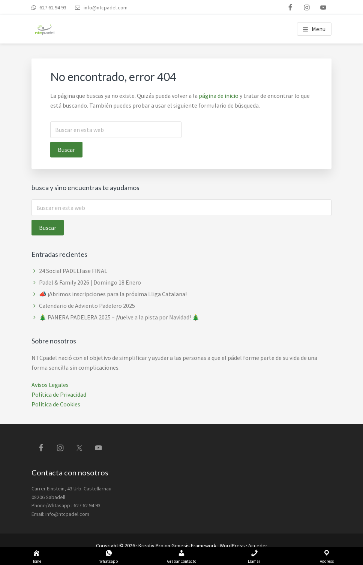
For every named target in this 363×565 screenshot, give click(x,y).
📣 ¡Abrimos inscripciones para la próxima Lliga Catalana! (113, 294)
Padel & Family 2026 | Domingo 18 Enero (90, 282)
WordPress (232, 545)
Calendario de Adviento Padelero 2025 (87, 305)
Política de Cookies (56, 404)
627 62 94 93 (52, 7)
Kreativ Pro (151, 545)
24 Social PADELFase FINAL (73, 270)
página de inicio (218, 95)
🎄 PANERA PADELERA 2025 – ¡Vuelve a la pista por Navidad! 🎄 (119, 317)
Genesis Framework (193, 545)
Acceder (257, 545)
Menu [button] (319, 29)
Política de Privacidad (59, 394)
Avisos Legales (50, 384)
